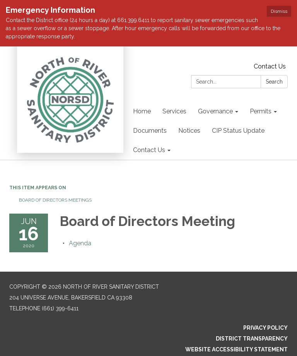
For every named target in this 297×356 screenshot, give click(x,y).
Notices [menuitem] (189, 130)
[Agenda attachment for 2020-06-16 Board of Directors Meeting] (80, 243)
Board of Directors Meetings (55, 200)
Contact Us (270, 66)
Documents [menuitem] (150, 130)
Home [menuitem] (142, 111)
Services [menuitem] (174, 111)
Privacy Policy (265, 328)
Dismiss (279, 11)
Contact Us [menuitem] (149, 150)
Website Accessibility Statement (236, 349)
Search (274, 82)
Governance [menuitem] (215, 111)
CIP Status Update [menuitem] (238, 130)
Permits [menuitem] (260, 111)
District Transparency (252, 338)
